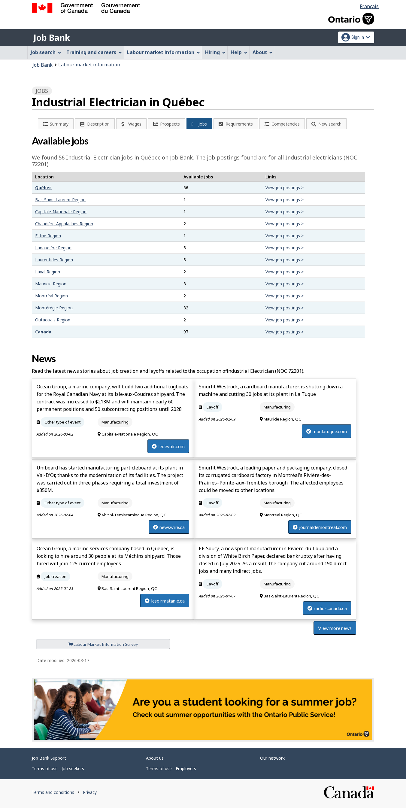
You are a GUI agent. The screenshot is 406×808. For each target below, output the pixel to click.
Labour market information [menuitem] (163, 52)
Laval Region (47, 272)
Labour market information (89, 64)
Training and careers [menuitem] (94, 52)
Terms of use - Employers (171, 768)
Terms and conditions (53, 792)
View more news (335, 628)
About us (155, 758)
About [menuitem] (263, 52)
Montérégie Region (54, 308)
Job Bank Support (49, 758)
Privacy (90, 792)
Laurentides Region (54, 260)
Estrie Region (48, 235)
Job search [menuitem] (46, 52)
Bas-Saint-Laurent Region (60, 199)
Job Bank (51, 37)
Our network (272, 758)
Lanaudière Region (53, 248)
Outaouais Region (52, 320)
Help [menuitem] (239, 52)
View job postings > (284, 187)
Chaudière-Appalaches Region (64, 223)
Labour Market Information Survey (103, 644)
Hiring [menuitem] (215, 52)
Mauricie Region (50, 284)
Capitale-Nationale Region (60, 211)
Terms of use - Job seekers (58, 768)
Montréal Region (51, 296)
